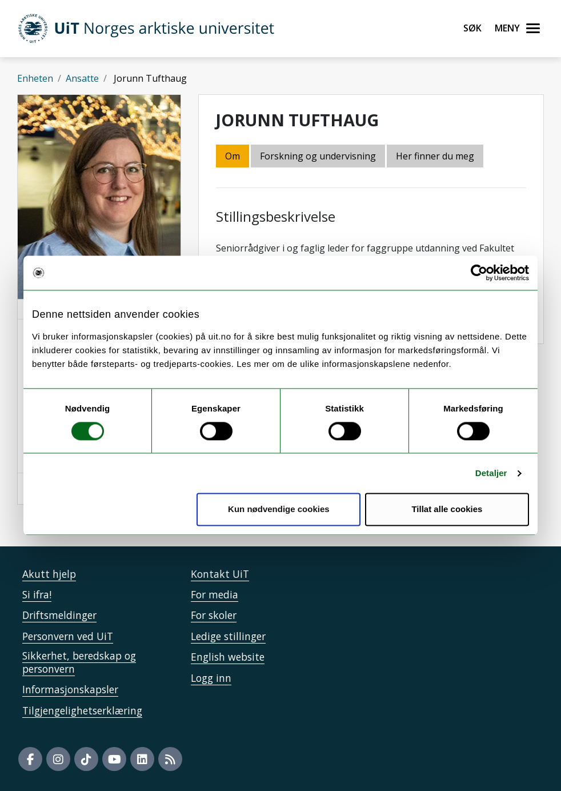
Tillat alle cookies (446, 509)
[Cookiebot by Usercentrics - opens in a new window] (479, 272)
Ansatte (82, 78)
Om (232, 156)
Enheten (35, 78)
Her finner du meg (435, 156)
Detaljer (491, 473)
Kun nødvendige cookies (279, 509)
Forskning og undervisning (318, 156)
